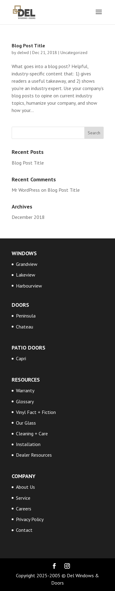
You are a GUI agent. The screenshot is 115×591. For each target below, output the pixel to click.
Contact (24, 530)
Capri (21, 358)
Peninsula (26, 316)
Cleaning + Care (32, 433)
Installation (28, 444)
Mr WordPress (26, 190)
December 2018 (28, 217)
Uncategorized (73, 52)
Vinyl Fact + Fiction (36, 412)
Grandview (26, 264)
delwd (23, 52)
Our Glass (26, 423)
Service (23, 498)
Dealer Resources (34, 455)
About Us (25, 487)
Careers (23, 509)
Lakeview (25, 275)
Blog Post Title (28, 45)
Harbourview (29, 286)
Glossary (25, 401)
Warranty (25, 390)
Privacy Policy (30, 519)
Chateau (24, 327)
